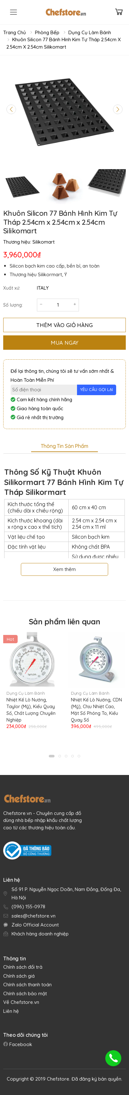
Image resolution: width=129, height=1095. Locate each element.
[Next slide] (118, 109)
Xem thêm (64, 569)
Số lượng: (13, 305)
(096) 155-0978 (28, 906)
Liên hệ (11, 1011)
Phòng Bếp (47, 32)
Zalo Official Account (35, 925)
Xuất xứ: (11, 288)
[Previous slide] (11, 109)
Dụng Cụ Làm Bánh (89, 32)
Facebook (20, 1044)
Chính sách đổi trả (22, 967)
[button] (51, 756)
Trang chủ (14, 32)
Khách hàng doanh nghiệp (40, 934)
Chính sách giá (19, 976)
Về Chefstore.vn (21, 1002)
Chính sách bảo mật (25, 993)
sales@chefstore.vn (34, 916)
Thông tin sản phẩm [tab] (64, 446)
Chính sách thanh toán (27, 985)
